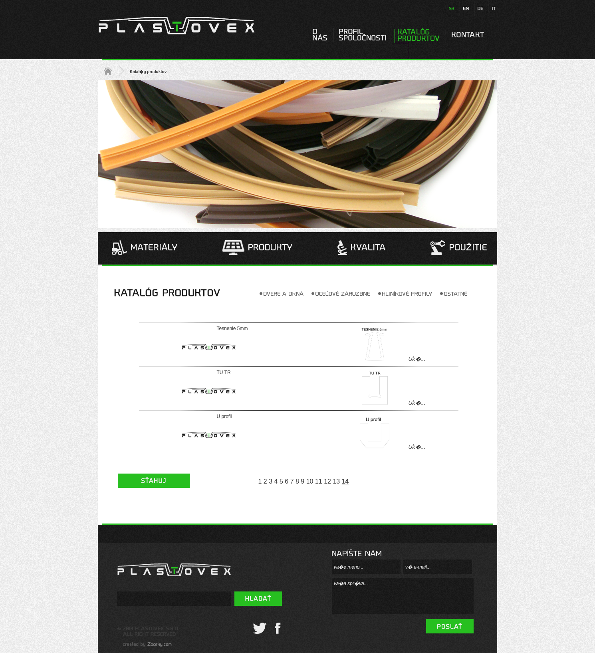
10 (309, 481)
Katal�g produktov (148, 72)
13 (336, 481)
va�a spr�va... (403, 596)
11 (318, 481)
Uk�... (417, 359)
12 (327, 481)
